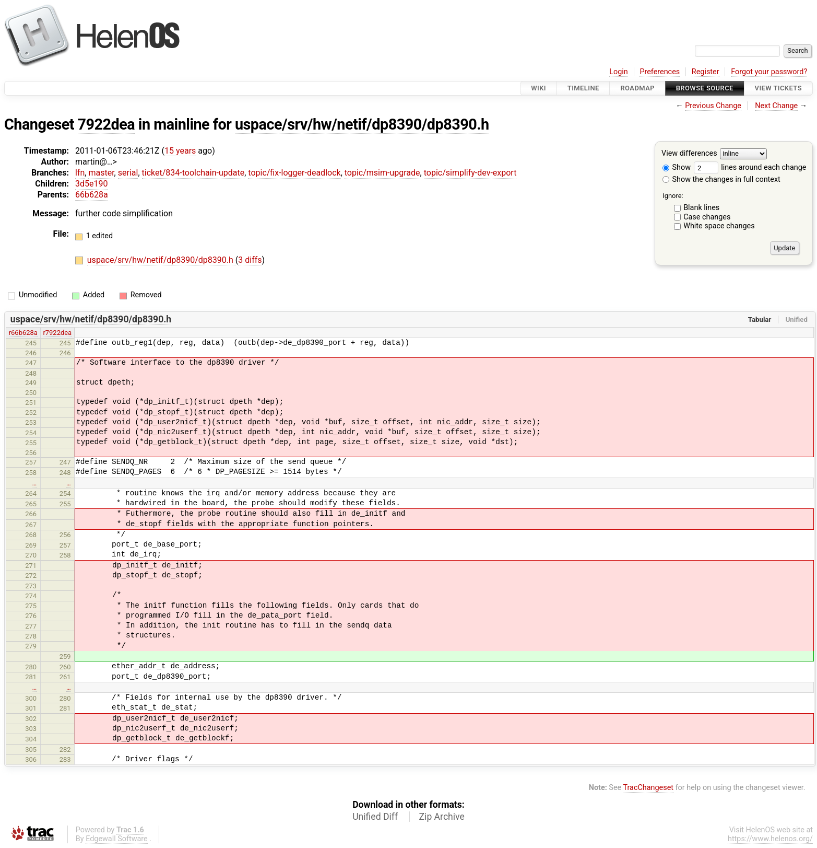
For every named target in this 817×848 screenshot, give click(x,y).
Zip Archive (442, 816)
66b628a (91, 195)
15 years (180, 151)
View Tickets (778, 88)
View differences (689, 153)
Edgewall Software (117, 838)
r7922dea (57, 332)
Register (705, 71)
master (101, 173)
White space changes (719, 226)
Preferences (660, 71)
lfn (80, 173)
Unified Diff (375, 816)
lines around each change (750, 167)
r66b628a (23, 332)
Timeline (583, 88)
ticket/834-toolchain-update (193, 173)
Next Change (776, 105)
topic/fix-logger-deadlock (294, 173)
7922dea (106, 124)
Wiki (538, 88)
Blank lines (701, 207)
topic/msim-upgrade (382, 173)
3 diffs (250, 260)
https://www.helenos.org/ (770, 838)
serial (128, 173)
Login (618, 71)
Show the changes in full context (721, 179)
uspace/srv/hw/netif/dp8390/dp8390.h (362, 124)
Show (676, 167)
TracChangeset (648, 787)
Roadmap (637, 88)
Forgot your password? (769, 71)
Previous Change (713, 105)
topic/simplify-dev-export (470, 173)
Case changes (706, 217)
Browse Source (704, 88)
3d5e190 (91, 184)
